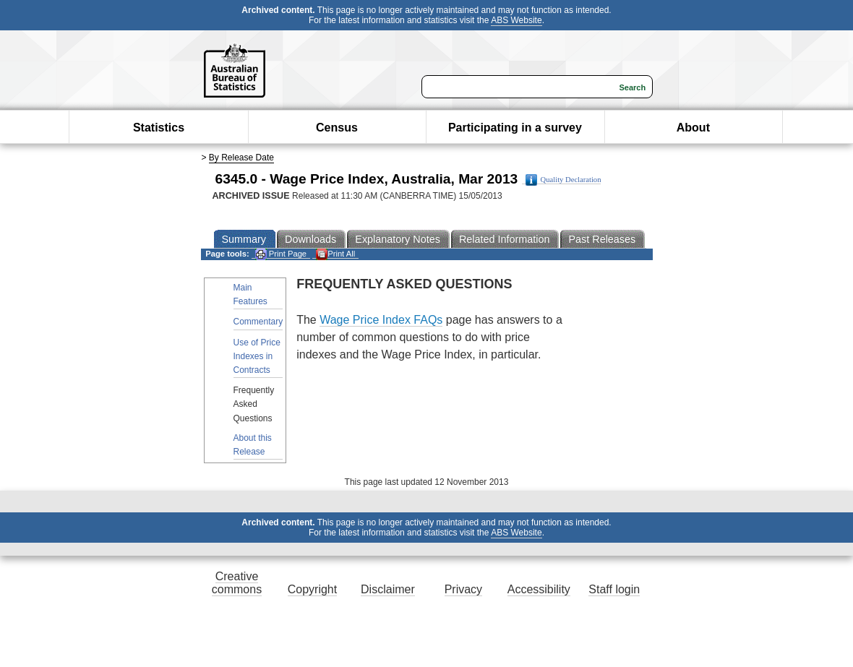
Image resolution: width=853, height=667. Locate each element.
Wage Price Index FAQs (381, 320)
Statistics (158, 127)
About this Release (252, 445)
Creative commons (237, 582)
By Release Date (241, 157)
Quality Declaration (563, 180)
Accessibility (538, 589)
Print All (335, 254)
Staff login (614, 589)
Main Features (250, 294)
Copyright (312, 589)
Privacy (463, 589)
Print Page (281, 254)
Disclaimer (388, 589)
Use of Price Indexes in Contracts (256, 356)
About (693, 127)
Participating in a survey (515, 127)
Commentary (258, 322)
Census (337, 127)
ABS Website (516, 20)
